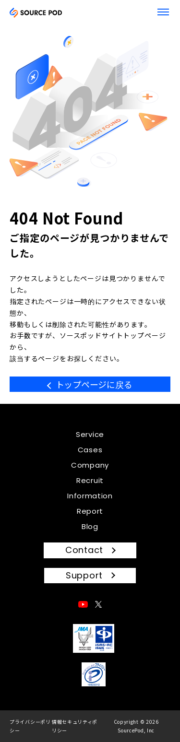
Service (90, 434)
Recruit (90, 480)
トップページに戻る (94, 384)
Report (90, 511)
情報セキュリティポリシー (74, 726)
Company (90, 465)
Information (90, 496)
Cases (90, 450)
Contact (84, 550)
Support (84, 575)
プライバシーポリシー (30, 726)
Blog (90, 526)
